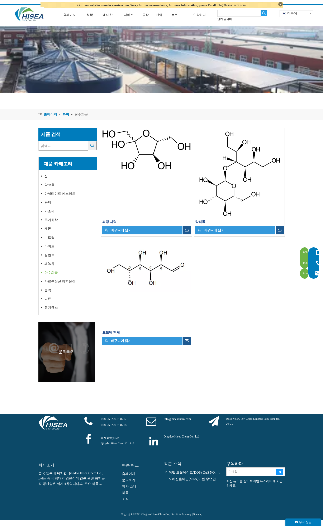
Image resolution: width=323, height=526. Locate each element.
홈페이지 (128, 480)
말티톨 (200, 228)
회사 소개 (129, 492)
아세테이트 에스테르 (59, 200)
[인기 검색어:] (264, 19)
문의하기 (128, 486)
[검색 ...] (63, 152)
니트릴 (49, 244)
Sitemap (197, 520)
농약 (47, 296)
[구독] (279, 478)
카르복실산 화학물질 (59, 288)
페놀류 (49, 270)
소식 (125, 505)
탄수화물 (51, 279)
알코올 (49, 191)
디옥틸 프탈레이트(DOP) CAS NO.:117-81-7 (192, 479)
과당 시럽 (109, 228)
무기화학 (51, 226)
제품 (125, 499)
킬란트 (49, 261)
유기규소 (51, 314)
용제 (47, 209)
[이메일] (251, 478)
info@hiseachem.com (231, 5)
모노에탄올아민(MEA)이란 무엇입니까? (192, 485)
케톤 (47, 235)
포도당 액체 (111, 338)
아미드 (49, 252)
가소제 (49, 217)
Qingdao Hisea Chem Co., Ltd (181, 443)
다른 (47, 305)
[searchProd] (239, 19)
